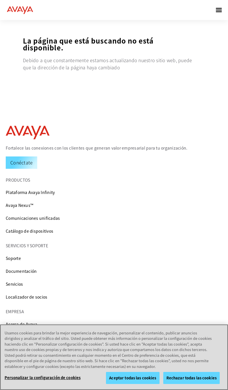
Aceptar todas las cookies (132, 378)
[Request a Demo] (21, 162)
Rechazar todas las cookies (191, 378)
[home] (20, 10)
